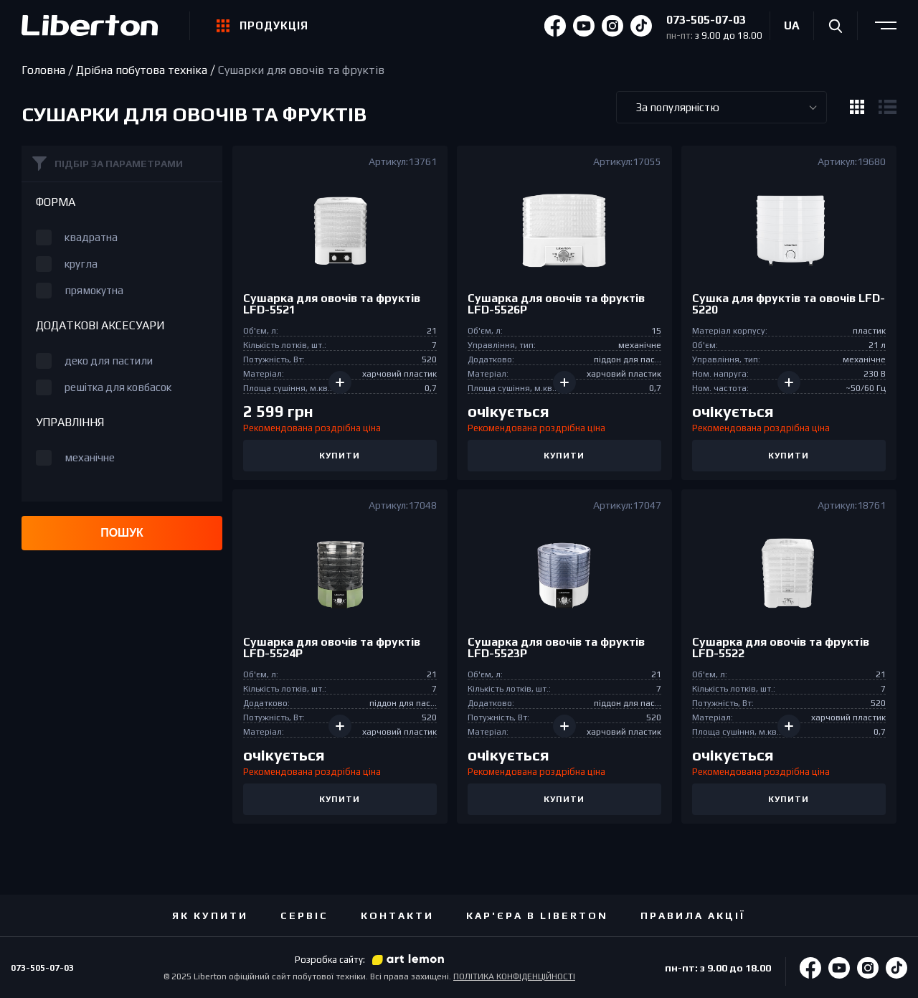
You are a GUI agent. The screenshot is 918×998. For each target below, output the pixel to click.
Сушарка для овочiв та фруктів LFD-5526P (556, 304)
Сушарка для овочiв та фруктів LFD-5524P (331, 648)
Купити (339, 456)
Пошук (121, 533)
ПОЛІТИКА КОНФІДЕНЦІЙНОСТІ (514, 976)
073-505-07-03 (706, 20)
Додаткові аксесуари (100, 325)
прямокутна (94, 290)
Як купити (210, 915)
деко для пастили (109, 360)
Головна (43, 71)
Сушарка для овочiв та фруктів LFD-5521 (331, 304)
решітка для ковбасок (118, 387)
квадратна (91, 237)
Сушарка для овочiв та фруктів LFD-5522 (780, 648)
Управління (70, 422)
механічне (90, 457)
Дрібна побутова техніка (141, 71)
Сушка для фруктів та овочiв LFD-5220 (788, 304)
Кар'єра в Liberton (537, 915)
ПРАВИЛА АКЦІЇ (693, 915)
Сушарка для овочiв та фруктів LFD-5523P (556, 648)
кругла (81, 264)
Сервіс (304, 915)
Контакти (397, 915)
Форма (55, 202)
